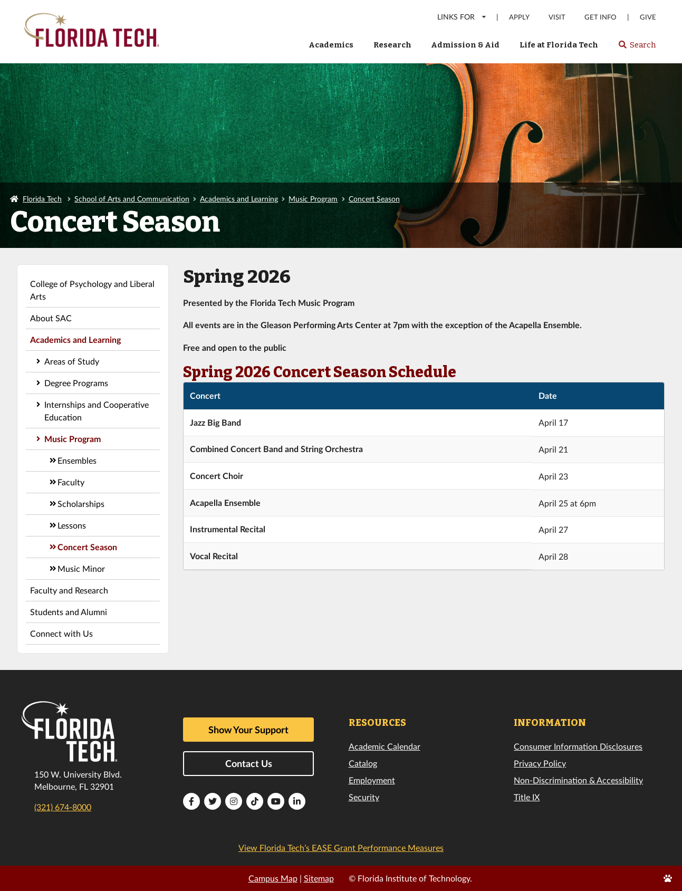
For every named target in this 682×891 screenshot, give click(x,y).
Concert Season (374, 198)
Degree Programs (76, 383)
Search (637, 48)
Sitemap (319, 878)
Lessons (71, 525)
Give (648, 17)
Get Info (600, 17)
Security (364, 797)
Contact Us (248, 763)
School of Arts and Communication (131, 198)
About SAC (51, 318)
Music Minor (81, 568)
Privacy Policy (540, 763)
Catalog (363, 763)
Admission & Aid (465, 45)
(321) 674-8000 (62, 807)
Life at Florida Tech (559, 45)
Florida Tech (42, 198)
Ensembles (77, 460)
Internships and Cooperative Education (96, 410)
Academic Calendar (384, 746)
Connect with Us (61, 633)
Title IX (527, 797)
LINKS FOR (462, 16)
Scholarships (80, 504)
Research (392, 45)
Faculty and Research (69, 590)
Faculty (70, 482)
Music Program (313, 198)
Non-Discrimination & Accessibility (578, 780)
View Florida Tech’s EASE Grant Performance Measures (341, 847)
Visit (557, 17)
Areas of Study (71, 361)
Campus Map (272, 878)
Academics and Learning (239, 198)
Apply (519, 17)
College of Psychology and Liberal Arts (92, 290)
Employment (372, 780)
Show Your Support (248, 729)
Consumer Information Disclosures (578, 746)
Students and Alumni (68, 612)
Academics (331, 45)
